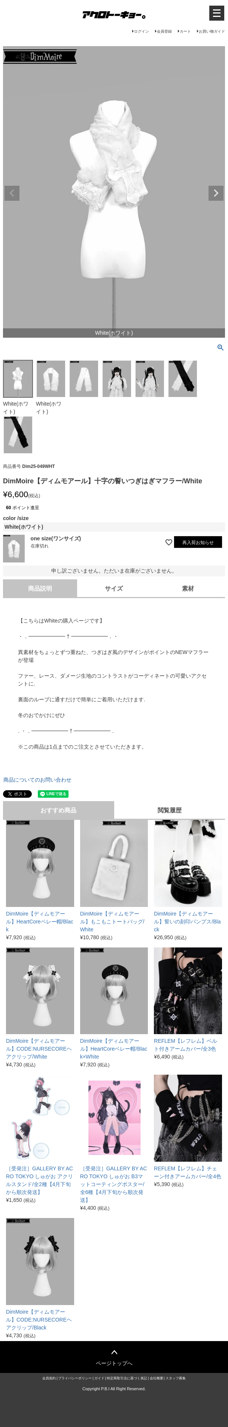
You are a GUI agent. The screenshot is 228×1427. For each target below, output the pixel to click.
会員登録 (164, 31)
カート (185, 31)
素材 (188, 588)
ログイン (141, 31)
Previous (11, 193)
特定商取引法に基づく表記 (127, 1378)
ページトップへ (114, 1363)
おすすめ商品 (58, 810)
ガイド (99, 1378)
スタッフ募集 (175, 1378)
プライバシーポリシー (75, 1378)
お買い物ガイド (212, 31)
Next (216, 193)
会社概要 (156, 1378)
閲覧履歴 (170, 810)
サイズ (114, 588)
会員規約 (49, 1378)
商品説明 (40, 588)
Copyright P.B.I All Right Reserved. (114, 1388)
